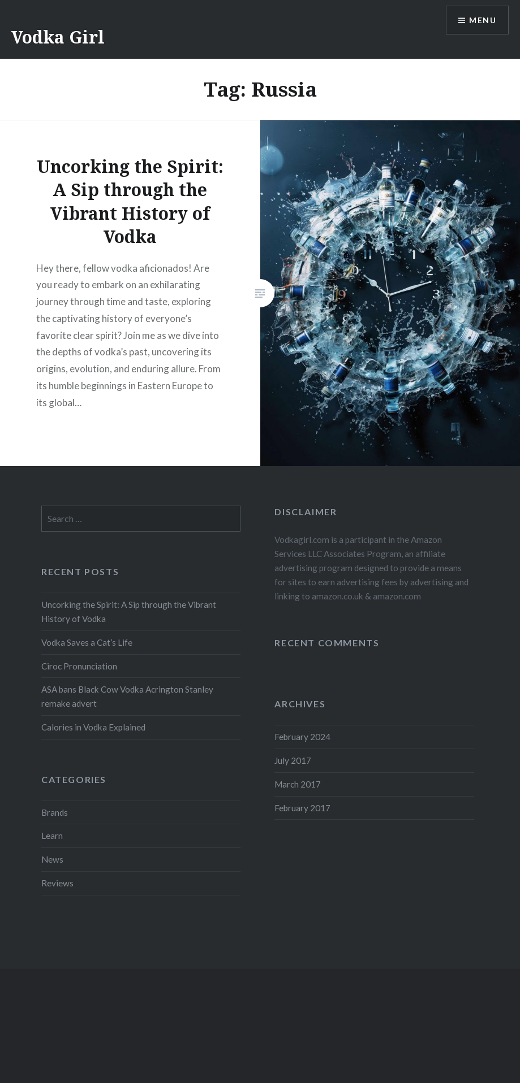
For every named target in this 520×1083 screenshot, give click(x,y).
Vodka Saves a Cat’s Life (86, 642)
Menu (482, 20)
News (52, 859)
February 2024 (302, 737)
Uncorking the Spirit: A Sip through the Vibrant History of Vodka (128, 611)
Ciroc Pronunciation (79, 666)
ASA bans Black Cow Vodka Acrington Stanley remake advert (127, 696)
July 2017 (292, 760)
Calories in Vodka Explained (93, 727)
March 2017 (297, 784)
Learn (52, 835)
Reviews (57, 883)
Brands (54, 812)
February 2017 (302, 808)
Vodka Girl (58, 37)
